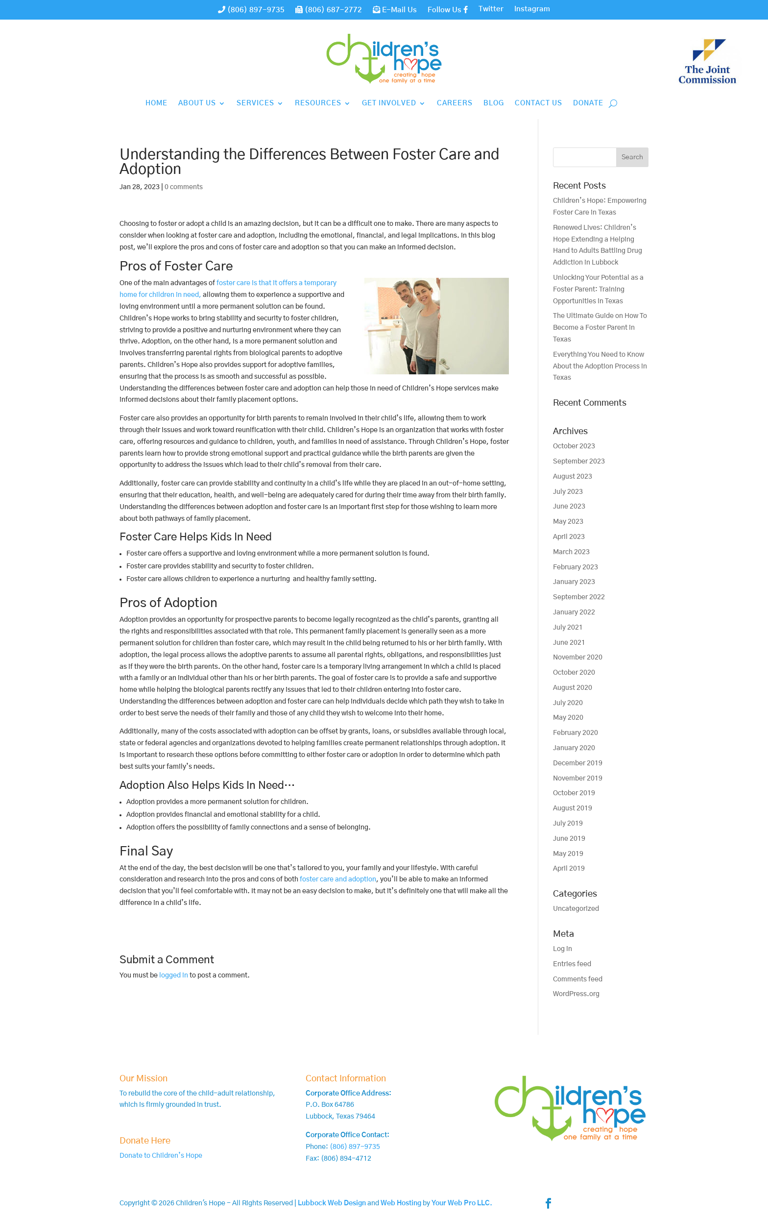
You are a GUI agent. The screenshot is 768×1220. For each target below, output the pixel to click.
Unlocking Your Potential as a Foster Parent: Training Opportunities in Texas (598, 289)
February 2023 (575, 567)
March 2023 (571, 552)
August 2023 (572, 476)
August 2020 (572, 687)
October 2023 (574, 446)
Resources (318, 103)
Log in (562, 949)
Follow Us (448, 10)
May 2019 (568, 854)
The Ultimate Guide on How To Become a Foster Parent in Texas (600, 328)
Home (156, 103)
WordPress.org (576, 994)
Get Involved (389, 103)
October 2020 (574, 672)
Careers (455, 103)
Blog (493, 103)
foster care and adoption (338, 879)
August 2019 (572, 808)
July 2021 (568, 627)
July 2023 (568, 491)
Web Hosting (401, 1203)
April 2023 (569, 537)
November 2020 (577, 657)
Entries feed (572, 964)
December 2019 (577, 763)
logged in (173, 975)
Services (255, 103)
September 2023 (579, 461)
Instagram (532, 9)
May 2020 (568, 717)
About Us (197, 103)
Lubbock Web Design (332, 1203)
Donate (588, 103)
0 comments (184, 187)
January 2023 (574, 582)
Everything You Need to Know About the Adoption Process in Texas (600, 366)
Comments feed (577, 979)
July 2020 (568, 703)
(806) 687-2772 (328, 10)
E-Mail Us (395, 10)
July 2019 (568, 823)
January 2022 (574, 612)
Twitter (491, 9)
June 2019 (569, 838)
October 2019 (574, 793)
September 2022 (579, 597)
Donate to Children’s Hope (161, 1155)
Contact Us (538, 103)
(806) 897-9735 (251, 10)
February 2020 (575, 733)
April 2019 (569, 868)
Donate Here (145, 1141)
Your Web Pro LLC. (462, 1203)
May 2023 (568, 521)
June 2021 (569, 642)
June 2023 (569, 506)
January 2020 (574, 748)
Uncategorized (576, 908)
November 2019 (577, 778)
